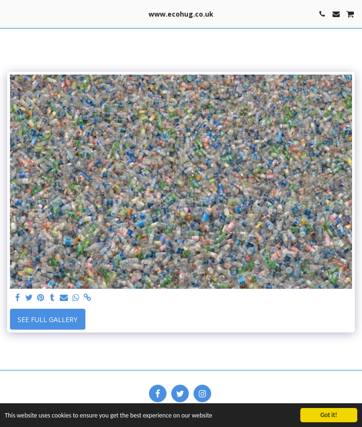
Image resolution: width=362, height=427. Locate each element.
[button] (10, 13)
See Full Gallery (47, 319)
